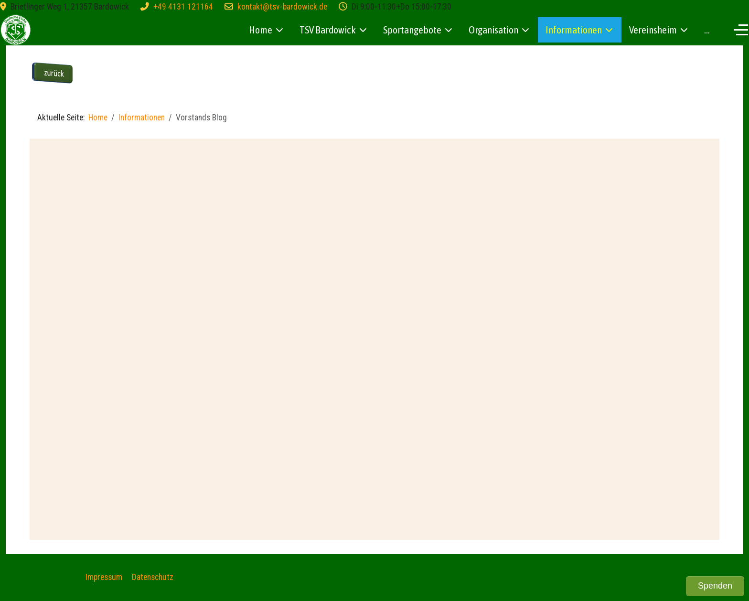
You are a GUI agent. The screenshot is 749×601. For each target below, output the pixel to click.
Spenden (715, 585)
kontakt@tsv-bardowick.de (282, 6)
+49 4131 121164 (183, 6)
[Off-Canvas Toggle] (741, 29)
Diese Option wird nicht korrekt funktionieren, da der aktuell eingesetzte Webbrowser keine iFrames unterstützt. (374, 337)
